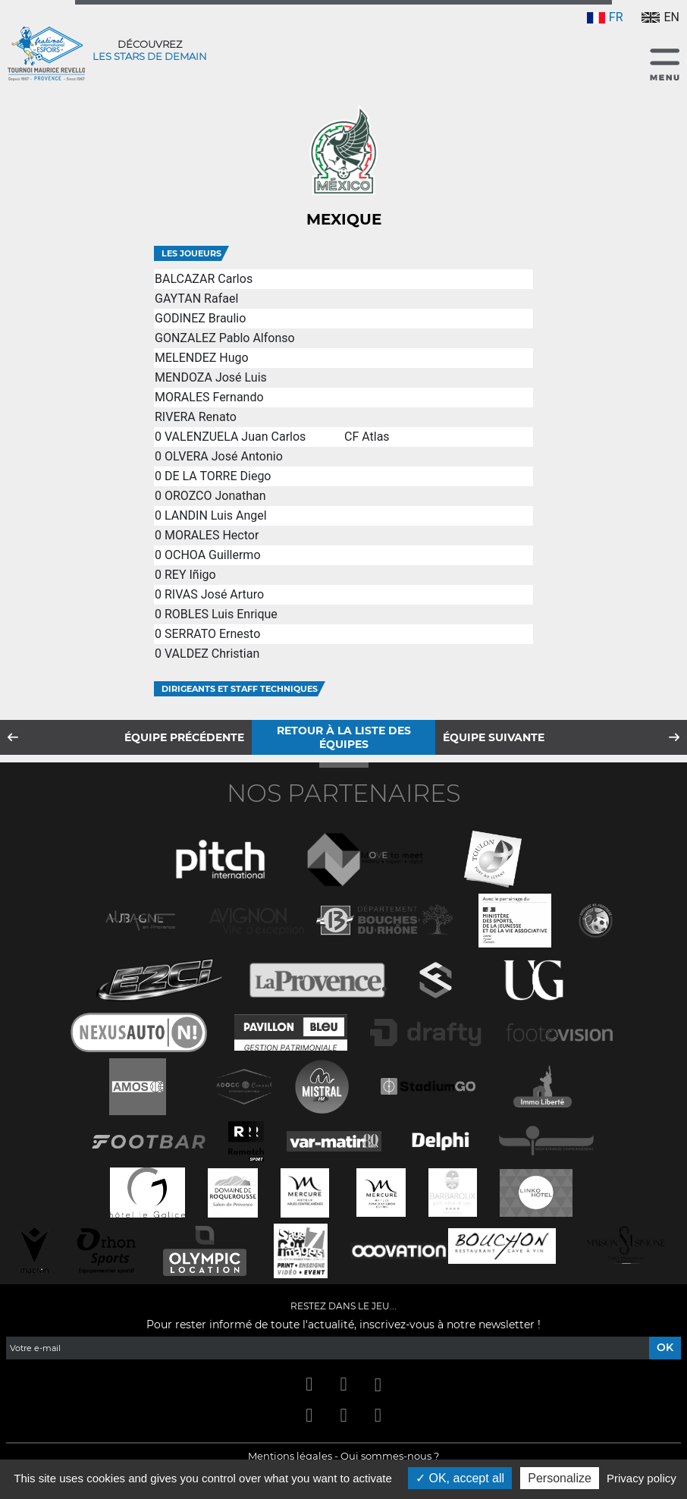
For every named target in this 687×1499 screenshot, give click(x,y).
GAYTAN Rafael (196, 298)
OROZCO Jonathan (215, 496)
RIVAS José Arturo (214, 594)
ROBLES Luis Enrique (221, 614)
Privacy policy (641, 1478)
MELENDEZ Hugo (202, 357)
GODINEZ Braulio (200, 318)
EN (660, 17)
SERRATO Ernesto (212, 634)
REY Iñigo (190, 574)
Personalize (559, 1478)
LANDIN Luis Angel (216, 515)
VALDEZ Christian (212, 653)
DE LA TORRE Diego (218, 476)
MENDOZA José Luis (211, 377)
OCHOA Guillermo (213, 555)
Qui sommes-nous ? (389, 1456)
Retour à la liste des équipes (344, 737)
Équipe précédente (184, 737)
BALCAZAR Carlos (204, 279)
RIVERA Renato (196, 417)
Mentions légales (290, 1456)
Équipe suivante (493, 737)
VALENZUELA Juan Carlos (235, 436)
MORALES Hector (212, 535)
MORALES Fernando (209, 397)
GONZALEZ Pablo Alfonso (225, 338)
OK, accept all (460, 1478)
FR (605, 17)
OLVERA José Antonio (224, 456)
